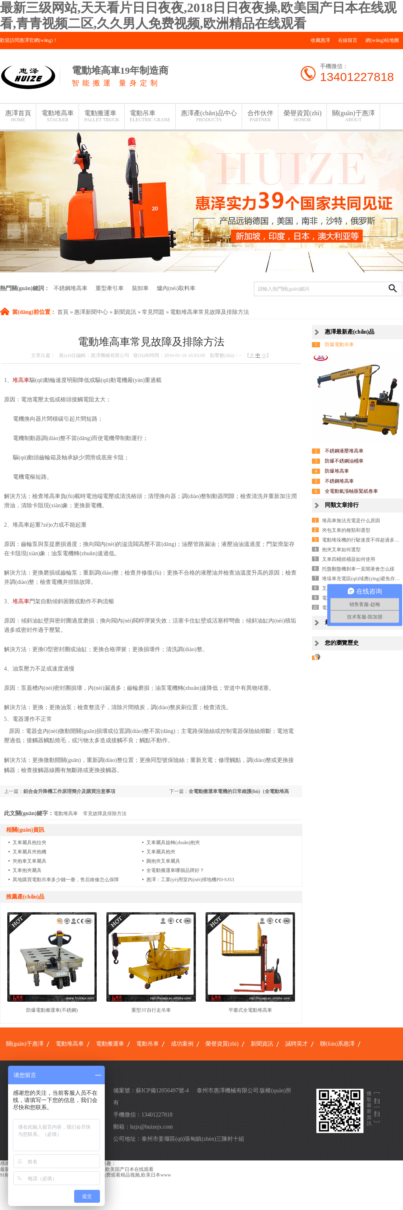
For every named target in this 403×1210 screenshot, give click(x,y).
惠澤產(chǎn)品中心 (209, 116)
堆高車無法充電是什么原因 (351, 520)
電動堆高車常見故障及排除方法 (209, 312)
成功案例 (182, 1044)
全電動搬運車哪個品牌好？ (175, 870)
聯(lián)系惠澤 (337, 1044)
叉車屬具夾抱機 (29, 852)
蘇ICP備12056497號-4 (162, 1091)
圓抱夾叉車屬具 (163, 861)
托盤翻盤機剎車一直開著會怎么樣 (358, 569)
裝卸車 (140, 288)
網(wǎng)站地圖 (382, 40)
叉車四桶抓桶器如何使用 (348, 559)
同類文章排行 (342, 505)
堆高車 (20, 380)
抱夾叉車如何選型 (341, 549)
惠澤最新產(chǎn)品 (349, 332)
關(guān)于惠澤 (353, 116)
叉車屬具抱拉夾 (29, 842)
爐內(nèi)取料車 (176, 288)
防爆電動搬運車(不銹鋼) (52, 1010)
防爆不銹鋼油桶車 (344, 461)
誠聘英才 (296, 1044)
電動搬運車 (101, 116)
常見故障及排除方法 (105, 813)
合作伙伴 (260, 116)
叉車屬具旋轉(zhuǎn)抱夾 (173, 842)
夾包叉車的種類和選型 (346, 530)
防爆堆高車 (337, 471)
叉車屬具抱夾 (160, 852)
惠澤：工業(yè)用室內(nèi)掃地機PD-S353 (190, 879)
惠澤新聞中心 (91, 312)
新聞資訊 (125, 312)
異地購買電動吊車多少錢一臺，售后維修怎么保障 (65, 879)
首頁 (63, 312)
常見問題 (153, 312)
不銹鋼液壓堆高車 (344, 451)
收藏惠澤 (320, 40)
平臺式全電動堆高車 (250, 1010)
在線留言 (347, 40)
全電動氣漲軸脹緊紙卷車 (351, 491)
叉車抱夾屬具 (27, 870)
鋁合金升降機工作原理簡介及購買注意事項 (69, 791)
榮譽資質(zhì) (303, 116)
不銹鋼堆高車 (70, 288)
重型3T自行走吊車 (150, 1010)
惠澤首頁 (18, 116)
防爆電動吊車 (339, 344)
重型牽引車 (110, 288)
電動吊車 (150, 116)
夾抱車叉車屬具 (29, 861)
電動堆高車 (58, 116)
